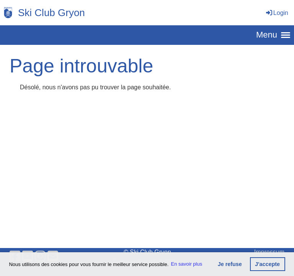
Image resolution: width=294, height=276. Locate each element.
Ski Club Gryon (51, 12)
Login (276, 13)
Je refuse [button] (230, 264)
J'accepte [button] (267, 264)
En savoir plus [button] (187, 264)
